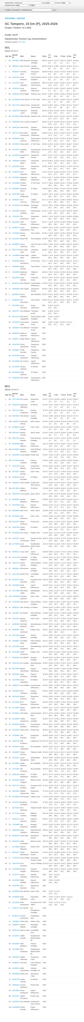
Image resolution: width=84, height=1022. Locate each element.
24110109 (16, 466)
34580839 (16, 261)
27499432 (16, 746)
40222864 (16, 516)
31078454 (16, 367)
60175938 (16, 505)
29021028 (16, 494)
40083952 (16, 510)
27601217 (16, 908)
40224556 (16, 990)
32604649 (16, 188)
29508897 (16, 641)
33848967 (16, 752)
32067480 (16, 527)
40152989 (16, 533)
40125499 (16, 361)
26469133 (16, 227)
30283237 (16, 579)
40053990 (16, 691)
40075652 (16, 372)
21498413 (16, 421)
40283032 (16, 499)
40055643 (16, 957)
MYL (24, 42)
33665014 (16, 552)
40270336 (16, 808)
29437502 (16, 863)
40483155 (16, 300)
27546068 (16, 255)
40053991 (16, 674)
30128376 (16, 522)
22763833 (16, 707)
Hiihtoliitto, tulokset (15, 18)
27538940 (16, 735)
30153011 (16, 758)
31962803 (16, 161)
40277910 (16, 105)
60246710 (16, 283)
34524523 (16, 730)
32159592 (16, 99)
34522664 (16, 944)
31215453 (16, 902)
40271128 (16, 557)
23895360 (16, 624)
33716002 (16, 847)
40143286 (16, 652)
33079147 (16, 996)
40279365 (16, 635)
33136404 (16, 780)
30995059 (16, 830)
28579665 (16, 416)
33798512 (16, 713)
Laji (43, 3)
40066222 (16, 963)
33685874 (16, 483)
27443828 (16, 869)
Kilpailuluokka (10, 5)
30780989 (16, 897)
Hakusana (18, 3)
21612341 (16, 618)
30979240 (16, 696)
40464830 (16, 289)
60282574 (16, 72)
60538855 (16, 974)
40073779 (16, 133)
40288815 (16, 427)
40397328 (16, 930)
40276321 (16, 471)
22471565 (16, 399)
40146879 (16, 205)
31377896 (16, 591)
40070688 (16, 949)
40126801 (16, 763)
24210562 (16, 680)
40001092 (16, 657)
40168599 (16, 444)
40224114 (16, 316)
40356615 (16, 968)
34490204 (16, 200)
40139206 (16, 239)
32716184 (16, 460)
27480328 (16, 172)
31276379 (16, 149)
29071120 (16, 410)
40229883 (16, 797)
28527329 (16, 438)
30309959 (16, 891)
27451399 (16, 602)
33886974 (16, 925)
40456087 (16, 350)
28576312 (16, 432)
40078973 (16, 60)
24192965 (16, 880)
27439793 (16, 216)
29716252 (16, 702)
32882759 (16, 111)
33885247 (16, 685)
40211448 (16, 574)
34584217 (16, 339)
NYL (20, 42)
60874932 (16, 669)
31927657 (16, 538)
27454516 (16, 144)
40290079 (16, 477)
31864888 (16, 1007)
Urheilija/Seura (26, 10)
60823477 (16, 852)
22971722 (16, 785)
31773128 (16, 813)
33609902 (16, 244)
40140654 (16, 719)
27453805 (16, 233)
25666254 (16, 985)
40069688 (16, 585)
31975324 (16, 646)
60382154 (16, 916)
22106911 (16, 936)
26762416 (16, 322)
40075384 (16, 355)
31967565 (16, 886)
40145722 (16, 819)
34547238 (16, 344)
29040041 (16, 568)
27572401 (16, 769)
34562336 (16, 378)
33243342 (16, 1001)
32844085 (16, 455)
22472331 (16, 83)
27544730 (16, 858)
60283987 (16, 294)
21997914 (16, 77)
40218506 (16, 277)
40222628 (16, 166)
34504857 (16, 449)
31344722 (16, 802)
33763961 (16, 305)
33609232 (16, 66)
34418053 (16, 272)
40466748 (16, 741)
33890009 (16, 122)
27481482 (16, 88)
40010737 (16, 311)
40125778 (16, 874)
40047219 (16, 563)
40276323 (16, 116)
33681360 (16, 127)
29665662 (16, 333)
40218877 (16, 613)
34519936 (16, 211)
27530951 (16, 177)
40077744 (16, 250)
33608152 (16, 94)
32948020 (16, 328)
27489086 (16, 596)
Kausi (58, 3)
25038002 (16, 921)
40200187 (16, 841)
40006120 (16, 774)
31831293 (16, 663)
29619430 (16, 791)
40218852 (16, 488)
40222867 (16, 222)
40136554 (16, 155)
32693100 (16, 405)
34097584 (16, 194)
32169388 (16, 183)
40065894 (16, 266)
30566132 (16, 607)
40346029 (16, 724)
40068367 (16, 630)
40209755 (16, 979)
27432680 (16, 824)
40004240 (16, 835)
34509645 (16, 138)
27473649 (16, 544)
